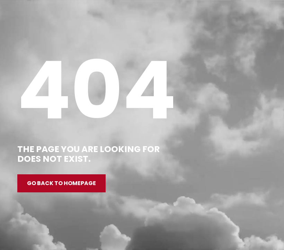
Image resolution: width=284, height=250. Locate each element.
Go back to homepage (61, 183)
